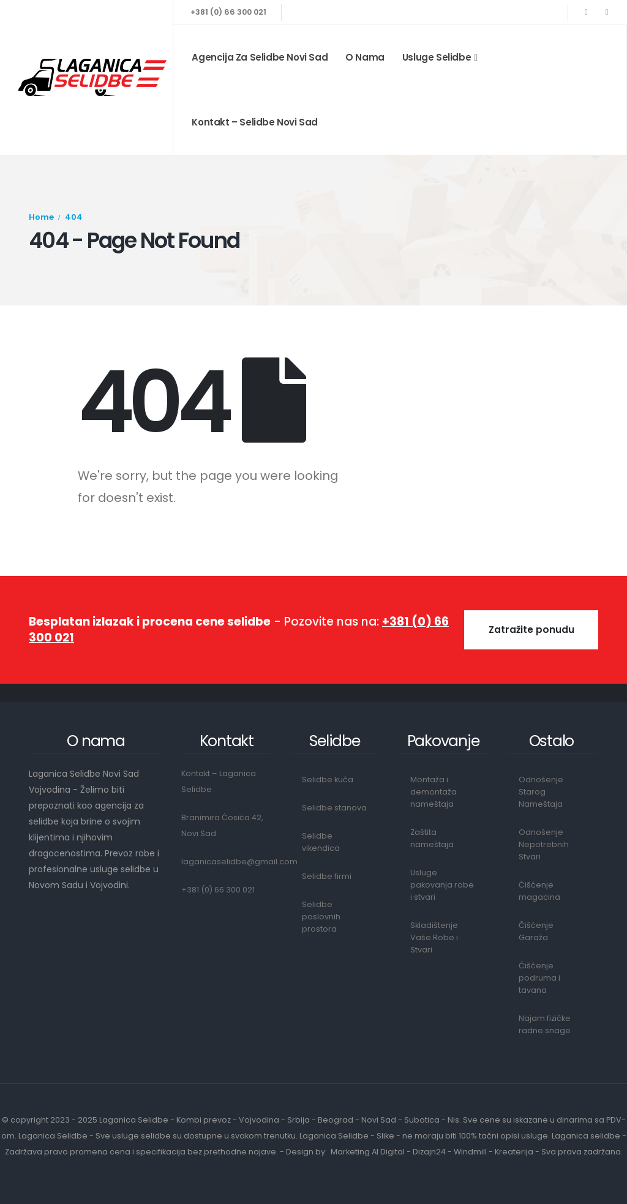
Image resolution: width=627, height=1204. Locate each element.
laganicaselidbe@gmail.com (239, 861)
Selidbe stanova (334, 807)
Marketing (350, 1151)
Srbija (298, 1120)
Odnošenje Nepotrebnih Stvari (544, 844)
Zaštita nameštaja (432, 838)
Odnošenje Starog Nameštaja (541, 791)
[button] (531, 629)
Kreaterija (514, 1151)
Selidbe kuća (327, 779)
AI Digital (388, 1151)
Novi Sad (378, 1120)
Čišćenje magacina (539, 891)
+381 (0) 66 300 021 (228, 12)
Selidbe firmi (326, 876)
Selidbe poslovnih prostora (321, 916)
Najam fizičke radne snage (545, 1024)
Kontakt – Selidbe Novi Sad (255, 122)
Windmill (470, 1151)
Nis (453, 1120)
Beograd (335, 1120)
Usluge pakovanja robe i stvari (442, 884)
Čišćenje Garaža (536, 931)
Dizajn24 (429, 1151)
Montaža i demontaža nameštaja (433, 791)
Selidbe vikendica (321, 842)
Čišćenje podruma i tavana (539, 977)
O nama (365, 57)
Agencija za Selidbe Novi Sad (260, 57)
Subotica (422, 1120)
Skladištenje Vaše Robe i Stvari (434, 937)
